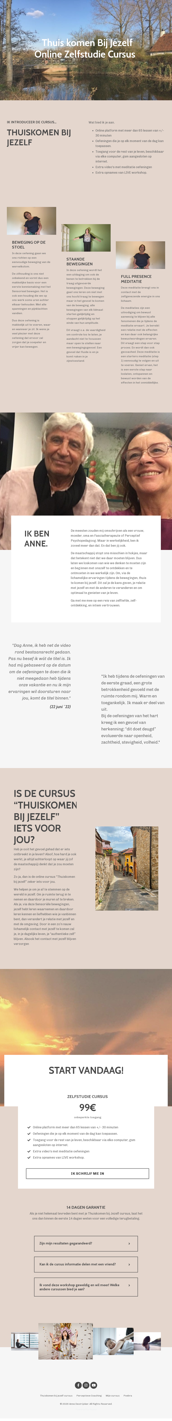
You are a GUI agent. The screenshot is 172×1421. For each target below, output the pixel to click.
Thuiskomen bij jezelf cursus (56, 1398)
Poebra (128, 1398)
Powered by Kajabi (86, 1412)
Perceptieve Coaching (89, 1398)
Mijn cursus (113, 1398)
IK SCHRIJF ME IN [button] (87, 1175)
